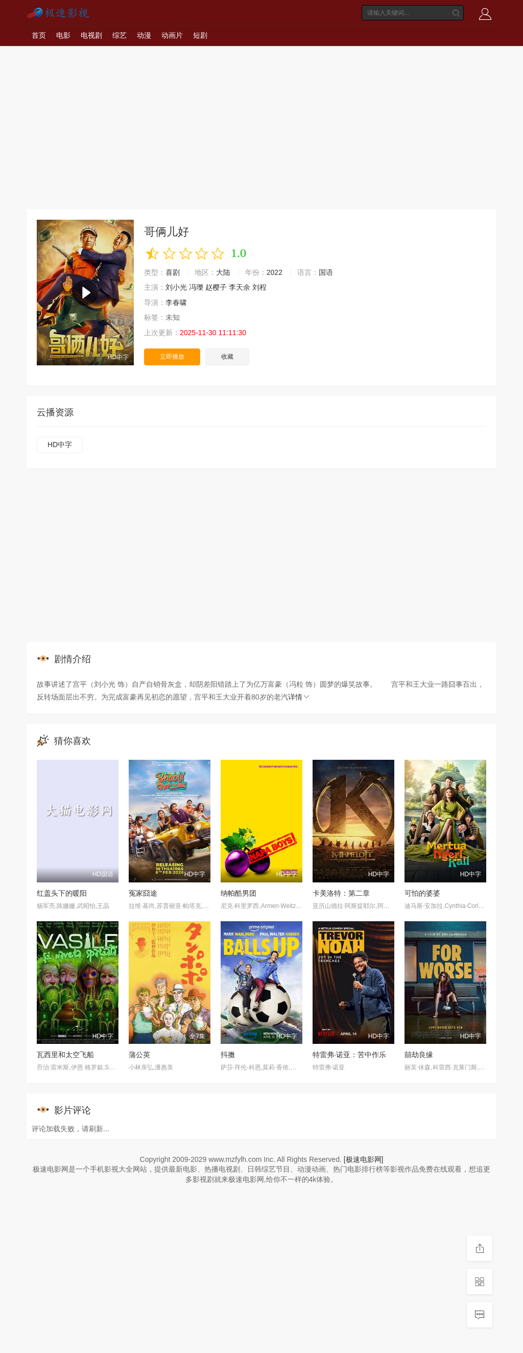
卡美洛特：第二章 (341, 893)
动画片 (172, 35)
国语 (326, 272)
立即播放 (172, 356)
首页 (39, 35)
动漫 (144, 35)
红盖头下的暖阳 (62, 893)
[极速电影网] (364, 1159)
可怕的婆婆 (422, 893)
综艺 (119, 35)
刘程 (259, 287)
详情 (299, 697)
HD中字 (59, 444)
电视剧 (91, 35)
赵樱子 (216, 287)
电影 (63, 35)
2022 (274, 272)
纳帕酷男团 (238, 893)
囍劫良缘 (419, 1055)
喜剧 (172, 272)
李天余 (239, 287)
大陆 (223, 272)
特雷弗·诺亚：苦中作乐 (349, 1055)
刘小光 (176, 287)
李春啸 (176, 302)
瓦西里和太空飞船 (65, 1055)
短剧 (200, 35)
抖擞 (228, 1055)
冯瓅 (196, 287)
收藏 (227, 356)
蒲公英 (139, 1055)
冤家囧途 (143, 893)
